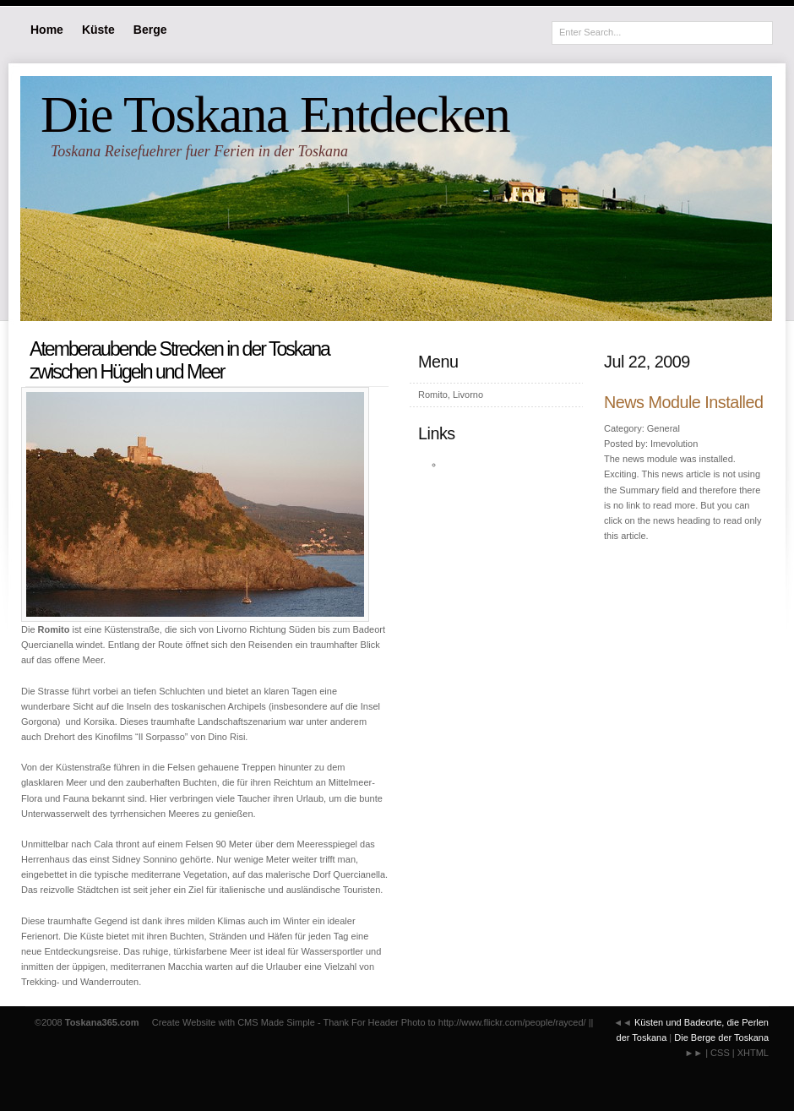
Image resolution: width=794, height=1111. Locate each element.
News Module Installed (684, 402)
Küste (98, 29)
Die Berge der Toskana (721, 1037)
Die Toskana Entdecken (275, 114)
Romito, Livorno (450, 394)
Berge (150, 29)
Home (46, 29)
